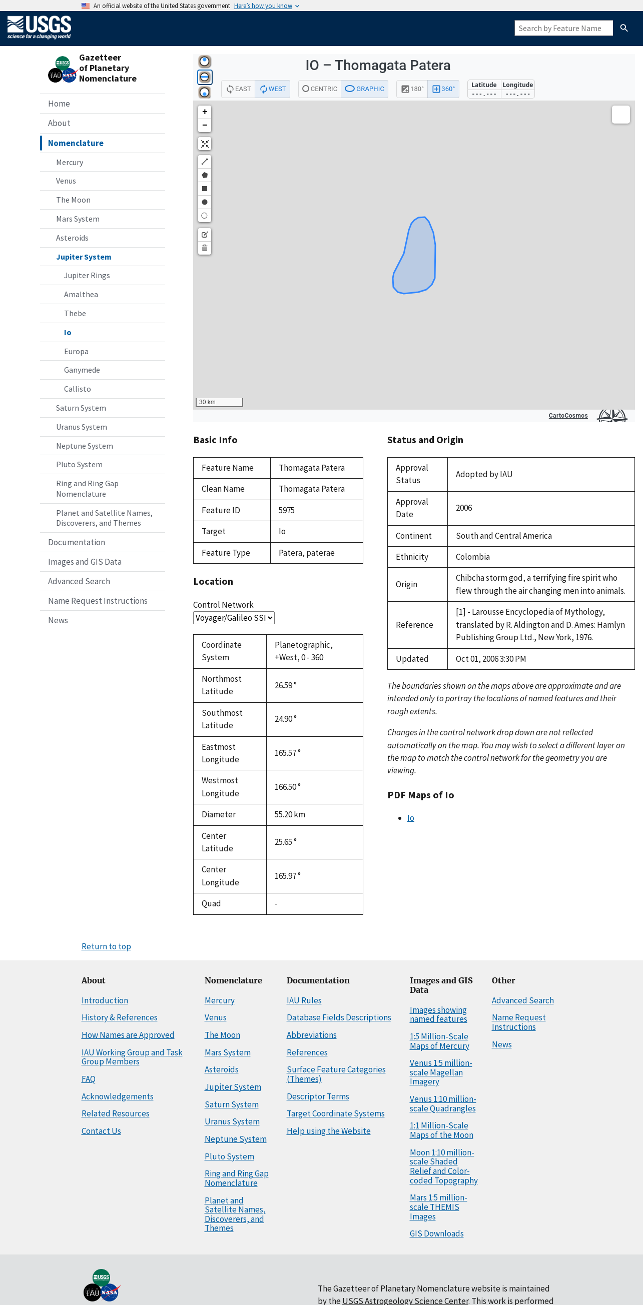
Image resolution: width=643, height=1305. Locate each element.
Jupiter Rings (87, 275)
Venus (66, 181)
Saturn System (81, 408)
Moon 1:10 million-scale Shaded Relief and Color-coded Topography (444, 1166)
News (58, 620)
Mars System (78, 219)
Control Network (223, 604)
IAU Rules (304, 1000)
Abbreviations (312, 1034)
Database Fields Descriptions (339, 1017)
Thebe (75, 313)
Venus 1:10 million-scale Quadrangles (443, 1103)
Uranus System (81, 427)
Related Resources (116, 1113)
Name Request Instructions (98, 600)
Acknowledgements (118, 1096)
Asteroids (72, 238)
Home (59, 103)
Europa (76, 351)
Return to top (106, 946)
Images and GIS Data (85, 561)
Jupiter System (84, 257)
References (307, 1052)
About (59, 123)
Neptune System (84, 446)
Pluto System (79, 464)
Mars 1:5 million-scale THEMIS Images (438, 1206)
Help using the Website (329, 1130)
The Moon (73, 200)
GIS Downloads (437, 1233)
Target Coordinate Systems (336, 1113)
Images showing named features (438, 1014)
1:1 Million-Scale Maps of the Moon (441, 1130)
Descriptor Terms (318, 1096)
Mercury (69, 162)
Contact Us (101, 1130)
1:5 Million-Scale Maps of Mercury (439, 1041)
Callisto (77, 389)
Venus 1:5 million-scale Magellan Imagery (441, 1072)
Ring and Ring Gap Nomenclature (87, 488)
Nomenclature (76, 143)
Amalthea (81, 294)
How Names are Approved (128, 1034)
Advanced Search (79, 581)
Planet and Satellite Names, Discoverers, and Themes (104, 518)
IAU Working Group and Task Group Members (132, 1057)
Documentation (76, 542)
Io (68, 332)
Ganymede (82, 370)
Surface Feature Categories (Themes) (336, 1074)
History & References (120, 1017)
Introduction (105, 1000)
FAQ (89, 1078)
